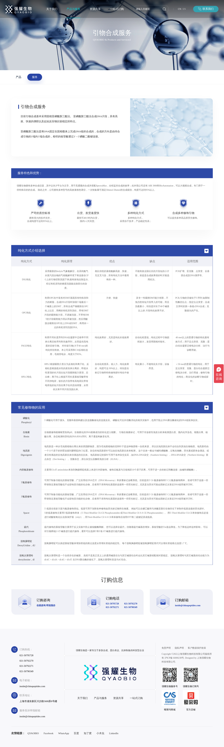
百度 (76, 733)
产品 (18, 77)
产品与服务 (73, 9)
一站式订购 (117, 9)
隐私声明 (179, 648)
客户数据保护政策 (197, 648)
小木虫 (100, 733)
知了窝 (88, 733)
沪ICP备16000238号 (174, 658)
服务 (35, 77)
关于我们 (51, 9)
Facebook (48, 733)
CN (179, 9)
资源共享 (95, 9)
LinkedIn (113, 733)
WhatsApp (63, 733)
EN (184, 9)
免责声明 (166, 648)
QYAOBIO (33, 733)
